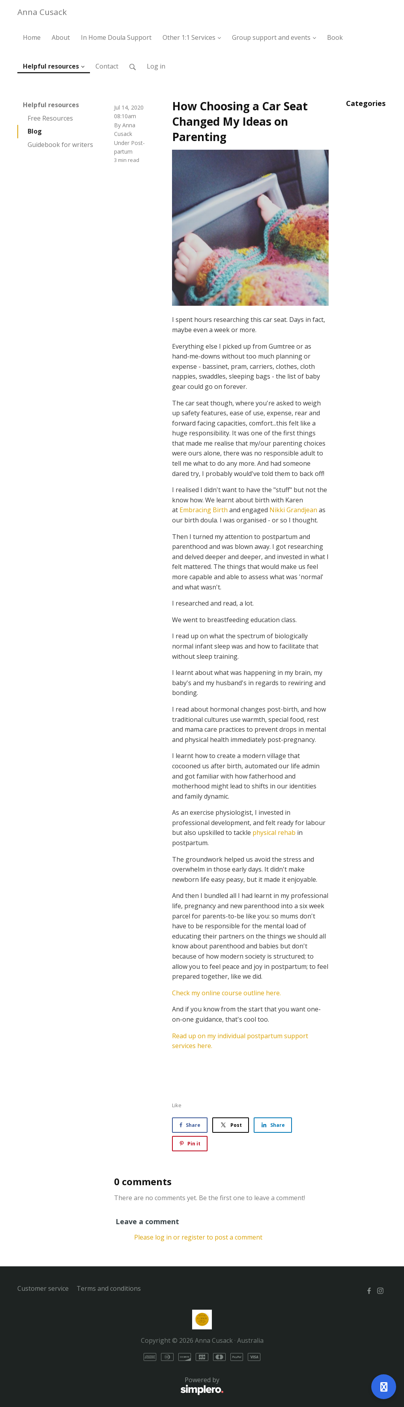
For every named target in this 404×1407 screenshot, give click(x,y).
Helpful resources (51, 104)
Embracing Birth (204, 510)
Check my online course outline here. (226, 993)
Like (176, 1105)
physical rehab (274, 832)
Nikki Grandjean (293, 510)
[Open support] (383, 1386)
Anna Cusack (42, 11)
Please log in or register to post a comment (198, 1237)
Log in (156, 66)
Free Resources (50, 118)
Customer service (43, 1288)
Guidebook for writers (60, 144)
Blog (35, 131)
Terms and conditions (109, 1288)
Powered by (120, 1386)
